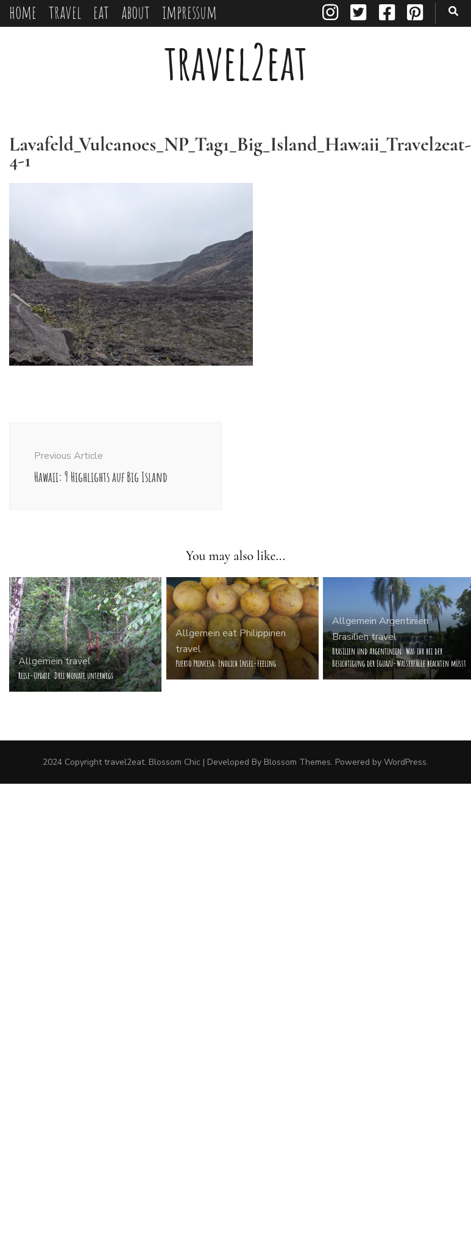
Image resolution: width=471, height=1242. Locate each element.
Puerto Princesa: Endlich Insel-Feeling (225, 663)
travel (65, 12)
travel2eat (236, 62)
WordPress (405, 762)
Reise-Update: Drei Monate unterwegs (65, 675)
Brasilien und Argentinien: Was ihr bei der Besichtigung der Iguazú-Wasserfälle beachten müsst (399, 657)
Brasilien (350, 637)
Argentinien (403, 621)
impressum (189, 12)
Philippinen (262, 633)
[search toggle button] (453, 11)
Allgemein (40, 661)
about (135, 12)
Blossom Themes (297, 762)
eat (101, 12)
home (23, 12)
